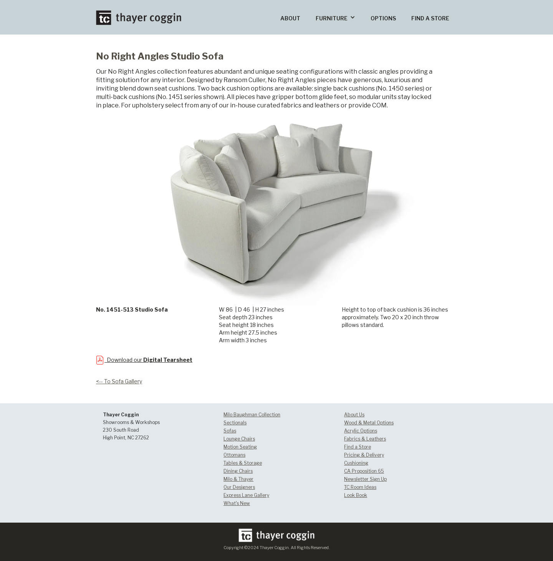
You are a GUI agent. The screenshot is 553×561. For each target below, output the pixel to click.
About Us (354, 414)
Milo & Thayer (238, 479)
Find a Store (357, 447)
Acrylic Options (360, 431)
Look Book (355, 495)
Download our (148, 359)
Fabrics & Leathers (365, 439)
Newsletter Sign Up (365, 479)
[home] (138, 12)
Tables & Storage (243, 463)
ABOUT (290, 18)
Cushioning (356, 463)
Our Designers (239, 487)
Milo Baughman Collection (252, 414)
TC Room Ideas (360, 487)
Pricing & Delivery (364, 455)
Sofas (230, 431)
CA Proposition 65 (364, 471)
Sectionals (235, 423)
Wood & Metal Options (369, 423)
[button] (335, 17)
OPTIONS (383, 18)
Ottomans (234, 455)
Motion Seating (240, 447)
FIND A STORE (430, 18)
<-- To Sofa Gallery (119, 381)
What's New (237, 503)
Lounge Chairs (239, 439)
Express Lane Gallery (246, 495)
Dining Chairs (238, 471)
